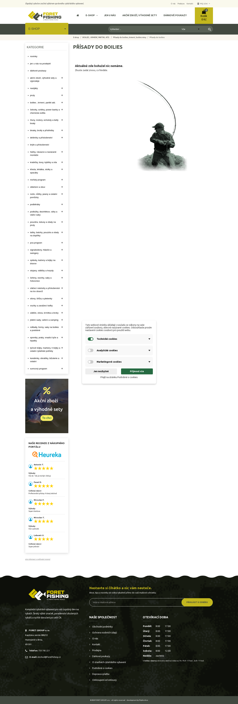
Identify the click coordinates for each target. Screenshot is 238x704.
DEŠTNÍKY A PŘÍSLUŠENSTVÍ (41, 137)
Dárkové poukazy (101, 656)
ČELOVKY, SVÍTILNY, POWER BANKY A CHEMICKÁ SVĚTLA (45, 111)
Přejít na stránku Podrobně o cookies (119, 377)
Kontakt (96, 644)
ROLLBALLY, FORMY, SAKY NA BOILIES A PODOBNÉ (44, 329)
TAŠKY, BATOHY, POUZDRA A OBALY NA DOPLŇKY (44, 234)
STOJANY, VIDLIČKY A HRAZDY (42, 270)
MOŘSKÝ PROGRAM (38, 180)
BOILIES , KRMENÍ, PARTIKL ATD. (43, 102)
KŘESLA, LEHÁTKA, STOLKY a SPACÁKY (41, 171)
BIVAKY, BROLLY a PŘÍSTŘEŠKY (42, 130)
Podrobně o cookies (102, 668)
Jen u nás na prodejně (40, 63)
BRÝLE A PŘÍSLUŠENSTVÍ (39, 144)
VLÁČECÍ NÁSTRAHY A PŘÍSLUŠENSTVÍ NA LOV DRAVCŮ (45, 290)
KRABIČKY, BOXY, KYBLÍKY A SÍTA (43, 162)
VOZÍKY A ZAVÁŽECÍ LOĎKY (41, 305)
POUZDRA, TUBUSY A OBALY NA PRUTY (43, 224)
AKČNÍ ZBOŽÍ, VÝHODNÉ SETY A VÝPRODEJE (43, 79)
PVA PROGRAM (36, 243)
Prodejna (96, 650)
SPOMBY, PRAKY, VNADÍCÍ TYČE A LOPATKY (44, 339)
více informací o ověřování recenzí (37, 559)
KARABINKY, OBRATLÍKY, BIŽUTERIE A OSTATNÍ (44, 360)
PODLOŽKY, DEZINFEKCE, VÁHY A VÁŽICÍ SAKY (43, 213)
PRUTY (32, 95)
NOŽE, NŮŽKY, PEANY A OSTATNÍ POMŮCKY (43, 196)
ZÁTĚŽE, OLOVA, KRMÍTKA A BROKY (44, 313)
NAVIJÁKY (34, 88)
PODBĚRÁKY (35, 204)
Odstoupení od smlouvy (104, 680)
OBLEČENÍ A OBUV (37, 187)
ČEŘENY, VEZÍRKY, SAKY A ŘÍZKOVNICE (41, 279)
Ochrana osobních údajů (104, 632)
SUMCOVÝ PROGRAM (38, 368)
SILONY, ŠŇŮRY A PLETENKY (41, 298)
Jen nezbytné (101, 371)
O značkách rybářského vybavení (109, 662)
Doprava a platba (100, 674)
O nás (95, 638)
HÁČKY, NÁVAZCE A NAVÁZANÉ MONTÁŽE (43, 153)
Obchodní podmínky (102, 626)
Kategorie (35, 47)
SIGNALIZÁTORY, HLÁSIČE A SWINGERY (41, 251)
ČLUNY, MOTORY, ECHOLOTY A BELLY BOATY (44, 122)
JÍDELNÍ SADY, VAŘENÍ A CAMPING (44, 320)
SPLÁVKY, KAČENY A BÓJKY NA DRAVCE (43, 262)
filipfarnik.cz (143, 700)
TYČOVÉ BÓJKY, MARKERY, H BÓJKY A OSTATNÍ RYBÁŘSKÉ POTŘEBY (45, 349)
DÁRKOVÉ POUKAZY (38, 70)
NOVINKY (33, 56)
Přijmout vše (137, 371)
